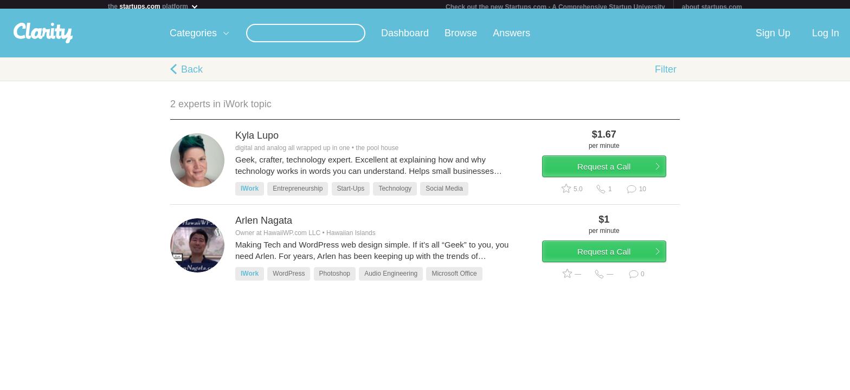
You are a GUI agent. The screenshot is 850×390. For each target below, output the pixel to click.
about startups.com (712, 7)
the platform (153, 6)
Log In (825, 37)
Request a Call (615, 175)
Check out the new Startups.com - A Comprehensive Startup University (555, 7)
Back (192, 73)
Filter (666, 73)
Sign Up (773, 37)
